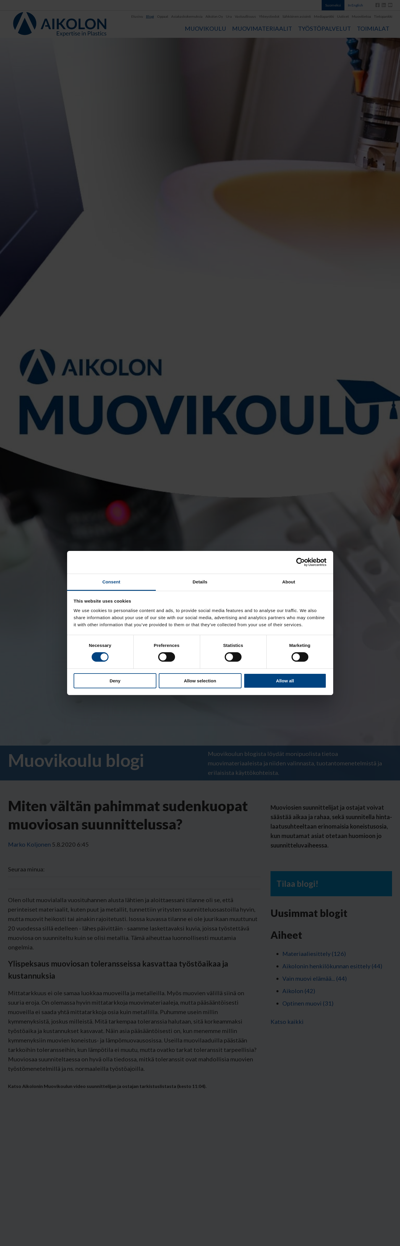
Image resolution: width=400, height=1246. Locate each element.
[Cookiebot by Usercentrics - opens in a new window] (300, 562)
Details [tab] (200, 581)
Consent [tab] (111, 581)
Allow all (285, 680)
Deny (115, 680)
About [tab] (288, 581)
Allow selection (200, 680)
